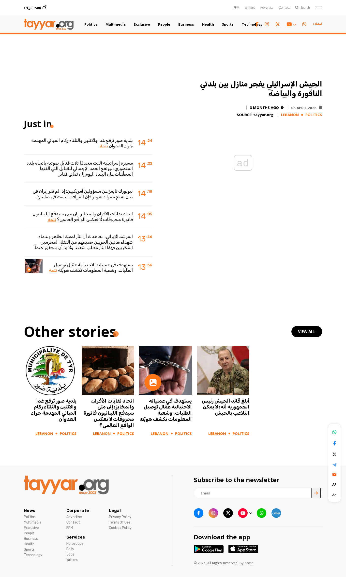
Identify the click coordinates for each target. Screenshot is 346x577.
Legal (115, 510)
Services (75, 537)
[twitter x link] (277, 24)
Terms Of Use (119, 522)
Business (186, 24)
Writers (250, 7)
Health (208, 24)
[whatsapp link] (304, 24)
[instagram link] (267, 24)
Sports (228, 24)
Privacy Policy (120, 517)
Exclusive (142, 24)
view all (307, 331)
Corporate (77, 510)
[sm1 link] (317, 24)
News (29, 510)
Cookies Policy (120, 528)
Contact (284, 7)
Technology (252, 24)
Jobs (70, 554)
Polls (70, 549)
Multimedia (115, 24)
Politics (90, 24)
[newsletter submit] (316, 493)
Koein (249, 562)
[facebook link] (257, 24)
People (164, 24)
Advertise (266, 7)
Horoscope (74, 544)
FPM (236, 7)
